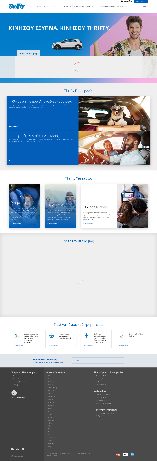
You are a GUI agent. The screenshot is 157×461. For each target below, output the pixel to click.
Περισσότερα (13, 126)
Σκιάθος (50, 441)
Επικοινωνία (17, 376)
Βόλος (50, 379)
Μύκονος (51, 420)
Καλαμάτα (51, 396)
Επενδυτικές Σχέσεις (102, 401)
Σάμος (50, 435)
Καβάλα (50, 394)
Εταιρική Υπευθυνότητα (103, 403)
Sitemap (15, 385)
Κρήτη (50, 408)
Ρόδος (50, 432)
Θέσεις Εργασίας (101, 398)
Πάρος (50, 426)
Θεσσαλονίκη (52, 388)
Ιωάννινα (51, 391)
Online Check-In (140, 2)
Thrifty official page (17, 449)
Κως (49, 411)
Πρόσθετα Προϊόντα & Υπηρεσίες (106, 376)
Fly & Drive (99, 382)
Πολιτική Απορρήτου (20, 382)
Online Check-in (101, 385)
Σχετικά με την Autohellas (104, 395)
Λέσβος (50, 414)
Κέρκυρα (51, 402)
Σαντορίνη (51, 438)
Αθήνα (50, 376)
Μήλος (50, 417)
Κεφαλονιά (51, 405)
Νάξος (50, 423)
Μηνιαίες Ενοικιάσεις (102, 379)
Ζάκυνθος (51, 385)
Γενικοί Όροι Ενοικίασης (21, 379)
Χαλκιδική (51, 444)
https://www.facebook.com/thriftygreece (12, 449)
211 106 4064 (18, 397)
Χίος (49, 447)
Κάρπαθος (51, 399)
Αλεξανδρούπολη (53, 382)
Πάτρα (50, 429)
